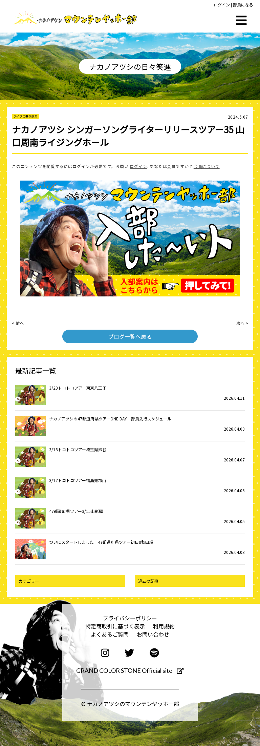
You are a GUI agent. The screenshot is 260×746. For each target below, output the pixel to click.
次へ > (242, 323)
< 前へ (18, 323)
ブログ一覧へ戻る (130, 336)
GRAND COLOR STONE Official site (129, 670)
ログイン (222, 4)
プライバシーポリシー (130, 618)
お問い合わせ (153, 634)
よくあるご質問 (110, 634)
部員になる (243, 4)
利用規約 (164, 626)
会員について (207, 166)
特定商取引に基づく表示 (115, 626)
